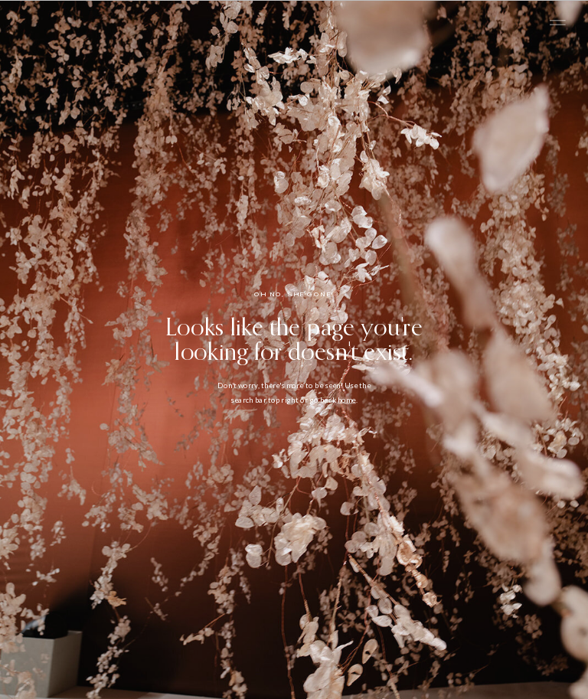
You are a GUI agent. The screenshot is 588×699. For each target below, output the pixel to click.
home (347, 399)
